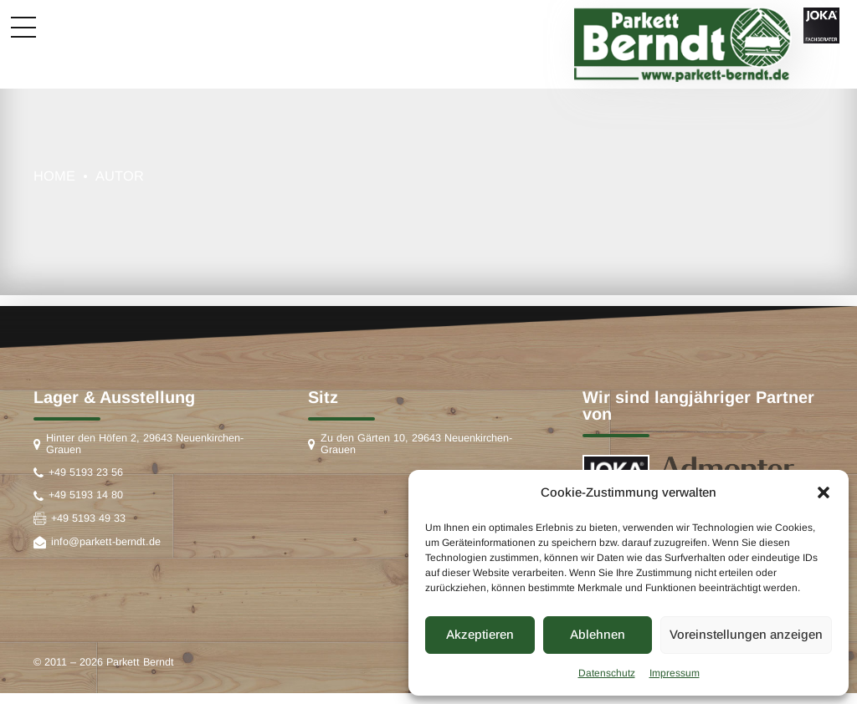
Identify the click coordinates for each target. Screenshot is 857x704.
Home (54, 175)
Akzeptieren (480, 634)
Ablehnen (597, 634)
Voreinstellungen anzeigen (746, 634)
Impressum (674, 673)
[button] (823, 492)
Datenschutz (606, 673)
